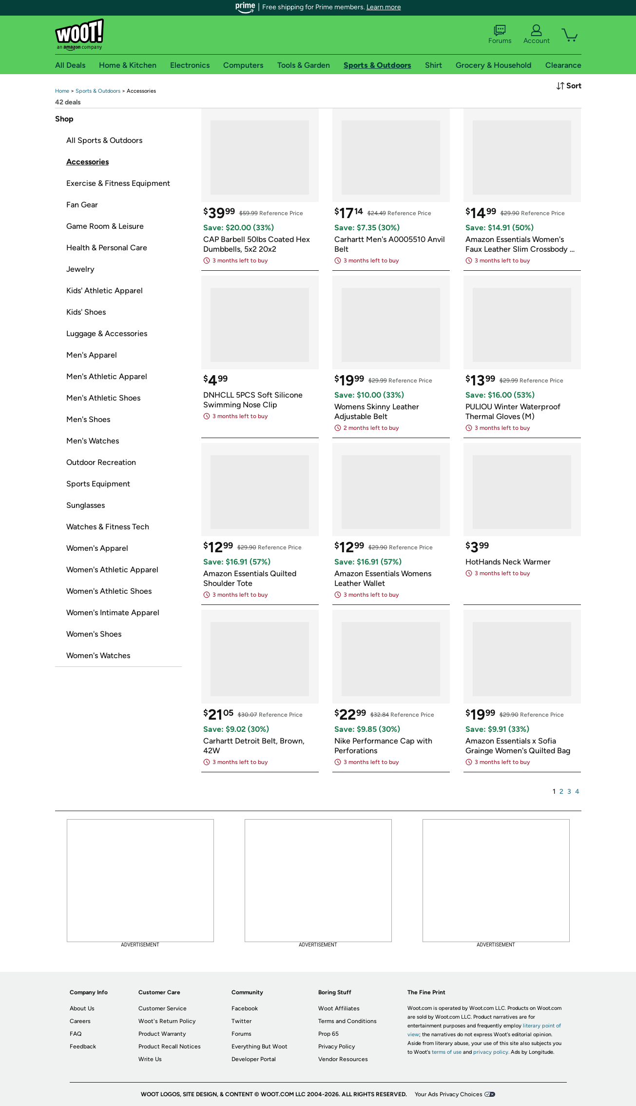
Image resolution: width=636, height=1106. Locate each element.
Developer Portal (253, 1059)
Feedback (83, 1046)
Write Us (150, 1059)
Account (536, 34)
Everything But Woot (259, 1046)
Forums (500, 34)
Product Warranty (162, 1033)
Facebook (244, 1008)
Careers (80, 1021)
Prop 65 (328, 1033)
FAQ (75, 1033)
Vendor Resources (343, 1059)
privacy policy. (491, 1052)
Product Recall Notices (169, 1046)
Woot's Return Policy (166, 1021)
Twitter (241, 1021)
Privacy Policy (336, 1046)
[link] (62, 91)
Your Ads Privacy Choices (448, 1094)
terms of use (447, 1052)
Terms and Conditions (347, 1021)
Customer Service (162, 1008)
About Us (82, 1008)
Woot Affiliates (339, 1008)
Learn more (383, 7)
